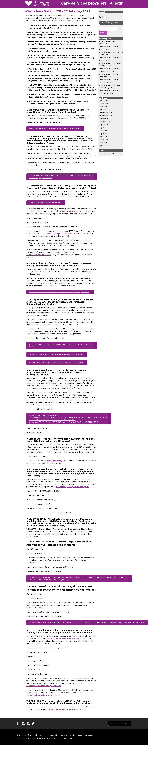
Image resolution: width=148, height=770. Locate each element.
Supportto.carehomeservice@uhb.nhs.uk (43, 695)
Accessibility (53, 745)
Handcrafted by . (51, 748)
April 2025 (103, 137)
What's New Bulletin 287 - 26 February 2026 (110, 70)
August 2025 (104, 125)
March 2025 (104, 140)
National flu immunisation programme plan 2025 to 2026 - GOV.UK (56, 129)
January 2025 (104, 146)
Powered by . (25, 748)
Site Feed (103, 17)
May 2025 (103, 134)
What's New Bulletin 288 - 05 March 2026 (110, 65)
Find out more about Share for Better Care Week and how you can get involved (58, 295)
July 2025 (103, 128)
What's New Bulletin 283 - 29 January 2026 (110, 92)
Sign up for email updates (118, 733)
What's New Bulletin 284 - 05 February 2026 (110, 87)
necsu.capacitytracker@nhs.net (60, 235)
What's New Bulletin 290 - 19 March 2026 (111, 54)
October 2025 (104, 119)
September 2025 (106, 122)
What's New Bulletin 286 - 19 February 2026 (111, 76)
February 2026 (105, 107)
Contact (63, 745)
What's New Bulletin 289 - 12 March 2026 (111, 59)
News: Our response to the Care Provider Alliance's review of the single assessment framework (58, 351)
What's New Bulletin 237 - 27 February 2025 (57, 11)
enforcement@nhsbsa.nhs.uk (38, 257)
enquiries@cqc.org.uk (49, 245)
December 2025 (105, 113)
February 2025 (105, 143)
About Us (43, 745)
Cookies (72, 745)
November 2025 (105, 116)
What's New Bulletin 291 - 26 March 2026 (110, 48)
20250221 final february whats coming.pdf (46, 204)
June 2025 (103, 131)
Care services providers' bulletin (92, 3)
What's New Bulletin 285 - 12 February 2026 (111, 81)
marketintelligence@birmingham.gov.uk (64, 213)
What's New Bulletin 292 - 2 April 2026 (110, 43)
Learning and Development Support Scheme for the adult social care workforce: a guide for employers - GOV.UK (57, 177)
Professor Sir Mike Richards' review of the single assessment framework (58, 369)
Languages (88, 745)
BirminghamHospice (107, 154)
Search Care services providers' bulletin (108, 23)
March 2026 (104, 104)
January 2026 (104, 110)
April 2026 (103, 101)
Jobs (79, 745)
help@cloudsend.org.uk (54, 469)
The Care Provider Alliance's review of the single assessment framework (58, 361)
